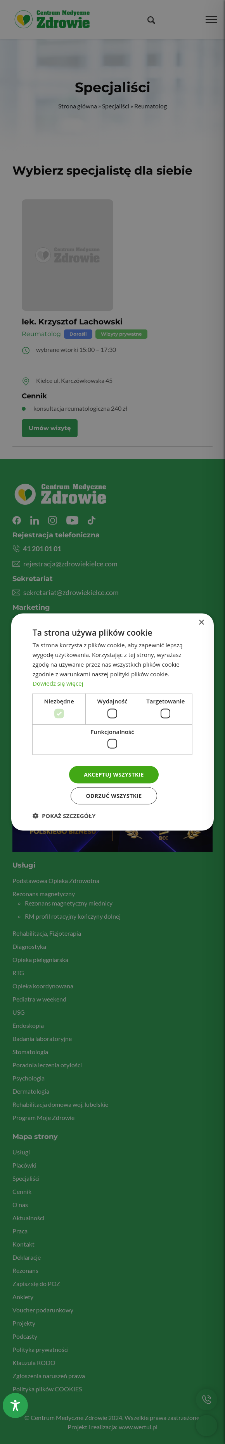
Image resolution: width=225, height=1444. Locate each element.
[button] (64, 815)
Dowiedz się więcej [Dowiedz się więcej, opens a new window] (58, 683)
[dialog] (112, 722)
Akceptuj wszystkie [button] (114, 774)
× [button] (201, 623)
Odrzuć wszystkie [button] (114, 795)
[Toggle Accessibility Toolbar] (15, 1405)
